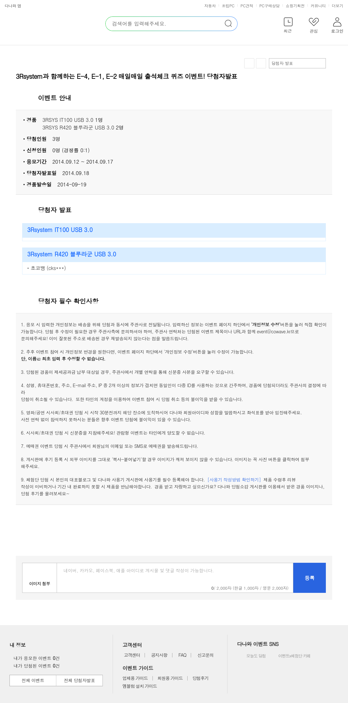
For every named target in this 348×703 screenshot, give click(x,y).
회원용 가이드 (170, 678)
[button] (288, 26)
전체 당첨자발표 (79, 680)
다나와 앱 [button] (13, 5)
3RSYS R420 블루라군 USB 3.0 (78, 127)
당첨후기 (200, 678)
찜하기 (249, 63)
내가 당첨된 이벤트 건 (35, 665)
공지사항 (159, 655)
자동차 (210, 5)
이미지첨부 (39, 578)
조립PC (228, 5)
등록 (309, 577)
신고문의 (205, 655)
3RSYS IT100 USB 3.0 (67, 119)
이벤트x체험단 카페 (290, 656)
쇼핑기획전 (295, 5)
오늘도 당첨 (252, 656)
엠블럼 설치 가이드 (139, 686)
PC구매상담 (269, 5)
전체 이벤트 (33, 680)
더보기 (338, 5)
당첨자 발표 (297, 63)
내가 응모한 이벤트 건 (35, 658)
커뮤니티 (318, 5)
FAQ (182, 655)
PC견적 (246, 5)
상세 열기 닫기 (324, 98)
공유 (261, 63)
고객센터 (132, 655)
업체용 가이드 (135, 678)
